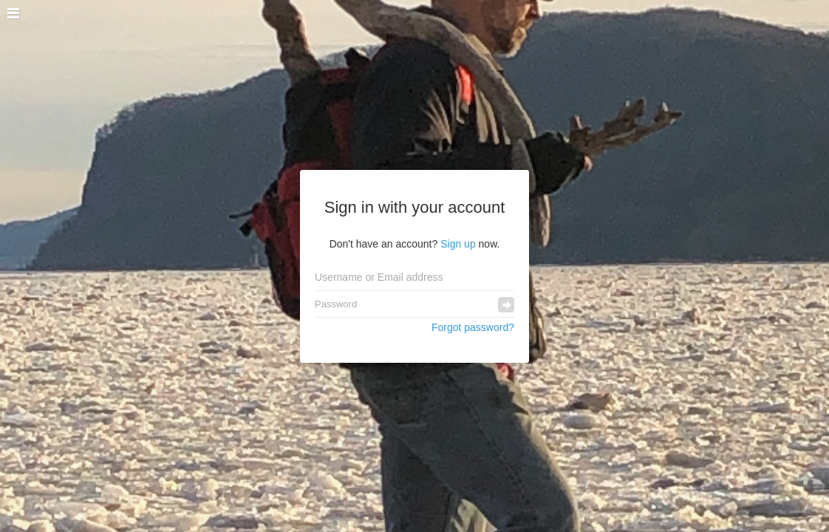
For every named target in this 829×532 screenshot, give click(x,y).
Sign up (457, 244)
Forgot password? (472, 327)
